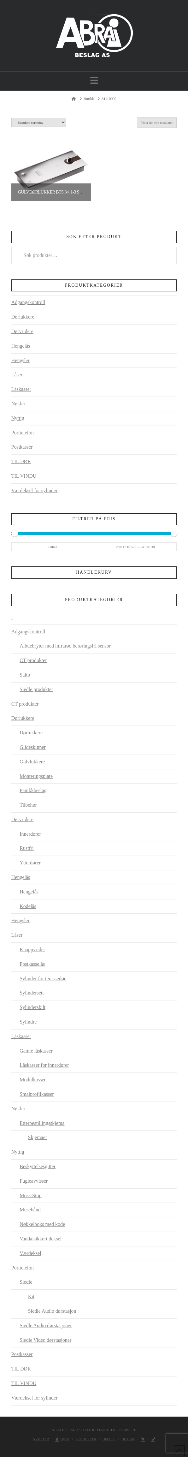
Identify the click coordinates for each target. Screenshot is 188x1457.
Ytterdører (30, 862)
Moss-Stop (30, 1195)
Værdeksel (30, 1253)
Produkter (86, 1439)
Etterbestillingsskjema (42, 1123)
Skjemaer (37, 1137)
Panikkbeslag (33, 790)
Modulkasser (33, 1079)
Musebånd (30, 1209)
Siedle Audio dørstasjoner (46, 1325)
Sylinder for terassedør (43, 978)
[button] (94, 80)
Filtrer (52, 547)
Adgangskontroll (28, 302)
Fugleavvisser (34, 1181)
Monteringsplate (36, 776)
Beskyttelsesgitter (38, 1166)
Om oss (109, 1439)
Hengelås (20, 346)
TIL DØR (21, 461)
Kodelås (28, 906)
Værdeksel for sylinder (34, 490)
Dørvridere (22, 331)
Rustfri (26, 848)
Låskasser (21, 389)
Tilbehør (28, 805)
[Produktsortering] (38, 122)
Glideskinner (33, 747)
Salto (25, 675)
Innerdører (30, 834)
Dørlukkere (22, 316)
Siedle (26, 1282)
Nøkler (18, 403)
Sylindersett (32, 992)
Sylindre (28, 1021)
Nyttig (17, 418)
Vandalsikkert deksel (41, 1238)
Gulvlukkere (32, 761)
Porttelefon (22, 432)
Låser (17, 374)
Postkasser (22, 447)
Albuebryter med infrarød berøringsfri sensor (65, 645)
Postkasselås (32, 964)
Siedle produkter (36, 689)
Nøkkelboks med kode (42, 1224)
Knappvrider (32, 949)
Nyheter (41, 1439)
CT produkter (33, 660)
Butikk (128, 1439)
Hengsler (20, 360)
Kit (31, 1296)
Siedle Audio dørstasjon (52, 1311)
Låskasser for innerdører (44, 1065)
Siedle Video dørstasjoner (45, 1340)
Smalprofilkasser (37, 1094)
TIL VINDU (24, 476)
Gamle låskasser (36, 1051)
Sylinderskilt (32, 1007)
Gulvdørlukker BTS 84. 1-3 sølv (52, 192)
